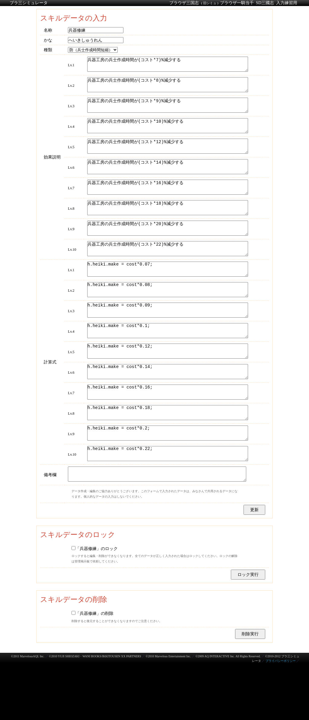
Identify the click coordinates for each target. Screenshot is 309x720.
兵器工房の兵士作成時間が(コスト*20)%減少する (167, 251)
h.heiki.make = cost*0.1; (167, 367)
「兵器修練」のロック (95, 605)
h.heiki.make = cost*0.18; (167, 460)
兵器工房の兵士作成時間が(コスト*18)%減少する (167, 228)
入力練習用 (286, 3)
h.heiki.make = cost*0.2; (167, 483)
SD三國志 (265, 3)
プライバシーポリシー (281, 717)
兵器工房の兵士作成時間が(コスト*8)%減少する (167, 89)
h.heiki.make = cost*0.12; (167, 390)
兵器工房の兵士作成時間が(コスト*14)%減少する (167, 181)
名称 (48, 30)
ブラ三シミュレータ (29, 3)
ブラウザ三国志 (184, 3)
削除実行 (250, 690)
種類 (48, 49)
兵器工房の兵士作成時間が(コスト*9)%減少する (167, 112)
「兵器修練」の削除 (92, 670)
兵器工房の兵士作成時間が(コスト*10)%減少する (167, 135)
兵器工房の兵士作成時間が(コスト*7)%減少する (167, 65)
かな (48, 40)
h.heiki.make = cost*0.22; (167, 506)
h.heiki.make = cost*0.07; (167, 298)
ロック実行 (248, 631)
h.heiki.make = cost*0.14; (167, 414)
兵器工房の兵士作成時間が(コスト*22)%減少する (167, 274)
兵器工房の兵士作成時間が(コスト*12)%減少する (167, 158)
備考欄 (50, 530)
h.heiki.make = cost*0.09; (167, 344)
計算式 (50, 402)
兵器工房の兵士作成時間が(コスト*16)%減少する (167, 205)
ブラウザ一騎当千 (237, 3)
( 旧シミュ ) (209, 3)
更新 (254, 566)
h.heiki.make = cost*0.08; (167, 321)
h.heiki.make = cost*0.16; (167, 437)
